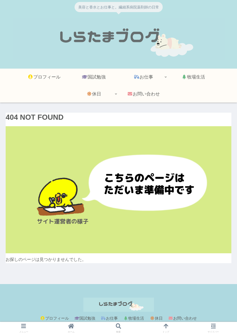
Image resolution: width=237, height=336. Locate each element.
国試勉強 (85, 318)
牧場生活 (133, 318)
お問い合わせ (182, 318)
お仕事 (109, 318)
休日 (156, 318)
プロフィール (54, 318)
